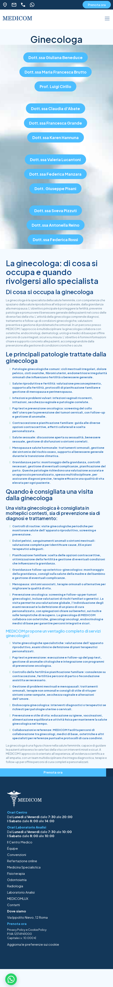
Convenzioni (16, 854)
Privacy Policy (16, 929)
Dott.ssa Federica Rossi (55, 239)
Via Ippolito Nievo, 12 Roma (27, 917)
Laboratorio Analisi (21, 892)
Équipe (12, 848)
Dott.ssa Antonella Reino (55, 225)
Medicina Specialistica (24, 867)
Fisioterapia (16, 873)
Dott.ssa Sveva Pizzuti (55, 210)
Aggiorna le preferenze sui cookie (33, 944)
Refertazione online (22, 861)
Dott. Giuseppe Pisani (55, 188)
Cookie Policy (37, 929)
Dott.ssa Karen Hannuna (55, 137)
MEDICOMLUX (17, 898)
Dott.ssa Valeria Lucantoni (55, 159)
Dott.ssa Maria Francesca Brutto (55, 71)
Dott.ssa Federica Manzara (55, 173)
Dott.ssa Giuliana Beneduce (55, 57)
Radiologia (15, 886)
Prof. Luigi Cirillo (55, 86)
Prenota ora (97, 5)
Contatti (13, 905)
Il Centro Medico (19, 842)
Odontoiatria (17, 880)
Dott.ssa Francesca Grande (55, 122)
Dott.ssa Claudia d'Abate (55, 108)
